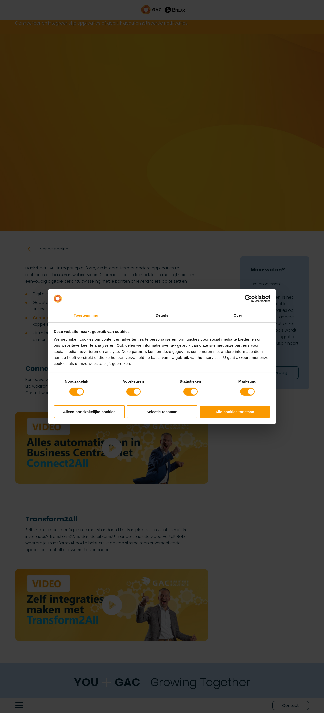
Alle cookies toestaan (234, 412)
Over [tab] (238, 315)
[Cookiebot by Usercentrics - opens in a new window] (248, 298)
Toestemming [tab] (86, 315)
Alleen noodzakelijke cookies (89, 412)
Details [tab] (162, 315)
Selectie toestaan (162, 412)
